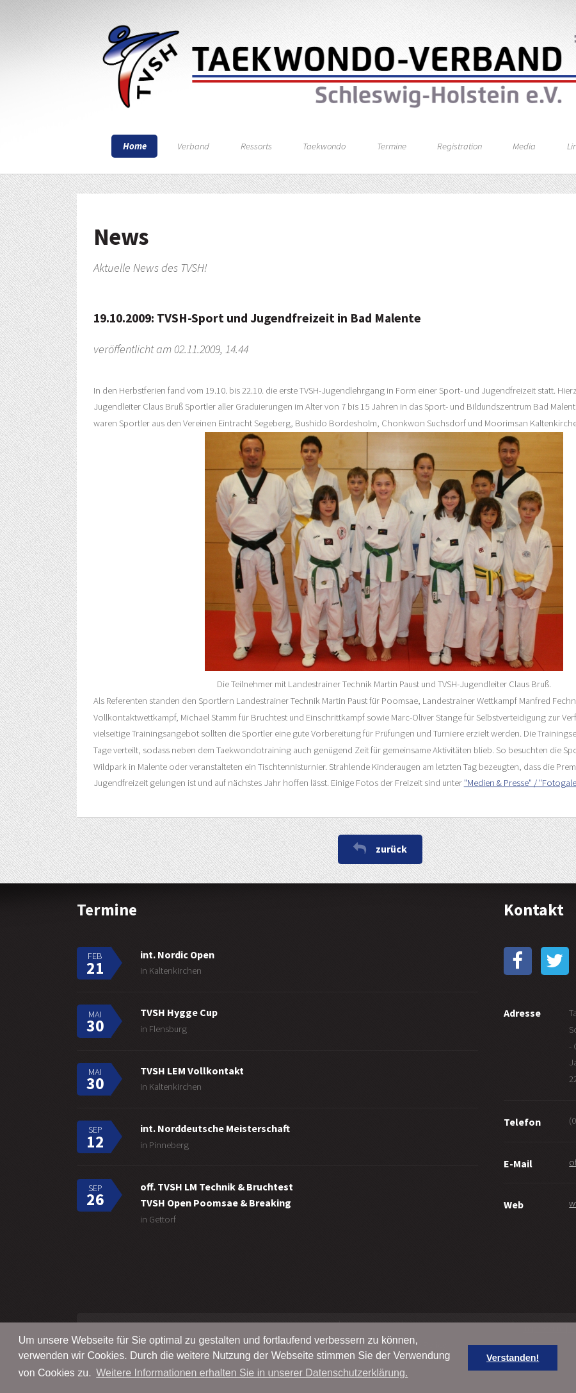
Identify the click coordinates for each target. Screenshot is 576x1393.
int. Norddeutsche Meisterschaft (215, 1128)
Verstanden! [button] (512, 1358)
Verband (193, 146)
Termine (391, 146)
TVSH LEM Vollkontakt (192, 1070)
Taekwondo (324, 146)
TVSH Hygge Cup (179, 1012)
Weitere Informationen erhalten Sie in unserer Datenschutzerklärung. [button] (252, 1372)
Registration (459, 146)
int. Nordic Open (177, 954)
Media (524, 146)
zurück (391, 848)
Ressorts (256, 146)
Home (135, 146)
